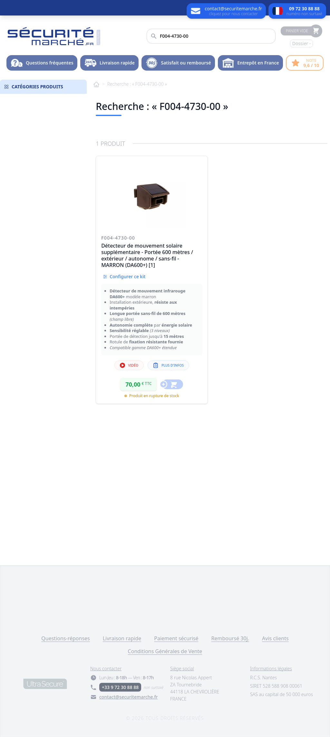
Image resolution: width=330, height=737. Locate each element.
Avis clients (275, 638)
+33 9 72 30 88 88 (120, 687)
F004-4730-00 (118, 238)
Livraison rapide (122, 638)
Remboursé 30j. (230, 638)
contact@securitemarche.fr (128, 697)
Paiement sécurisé (176, 638)
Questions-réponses (65, 638)
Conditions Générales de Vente (165, 651)
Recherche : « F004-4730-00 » (137, 84)
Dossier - (301, 43)
